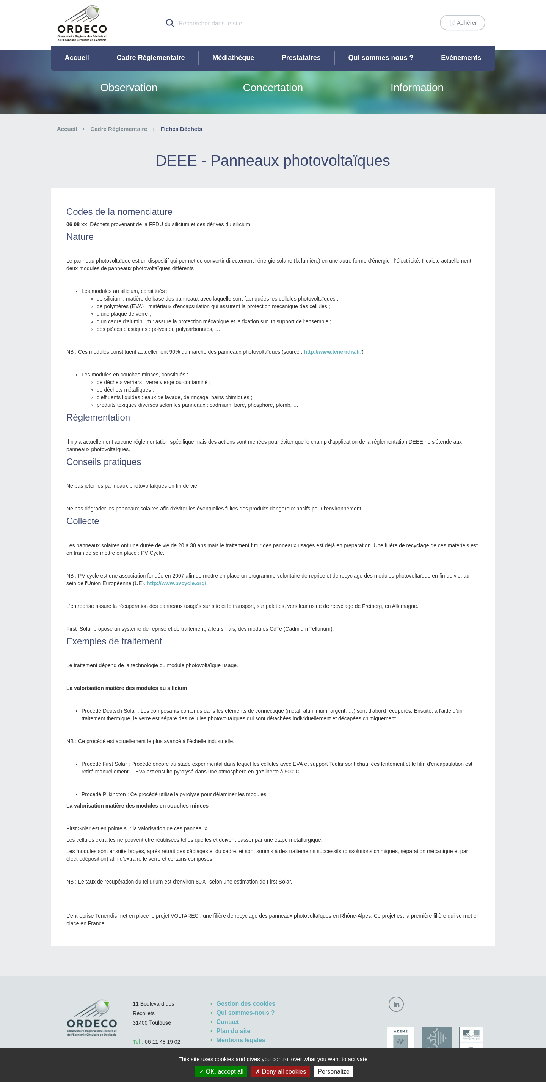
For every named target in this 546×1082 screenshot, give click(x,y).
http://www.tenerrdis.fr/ (333, 352)
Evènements (461, 57)
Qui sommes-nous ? (246, 1013)
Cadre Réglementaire (150, 57)
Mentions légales (241, 1040)
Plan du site (234, 1031)
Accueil (77, 57)
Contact (228, 1022)
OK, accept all (221, 1071)
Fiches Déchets (181, 129)
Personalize (334, 1071)
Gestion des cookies (246, 1003)
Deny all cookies (280, 1071)
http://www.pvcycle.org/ (176, 583)
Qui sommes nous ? (381, 57)
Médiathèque (233, 57)
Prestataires (301, 57)
